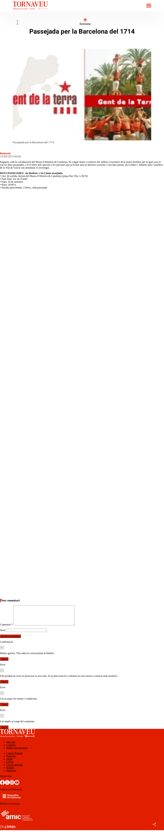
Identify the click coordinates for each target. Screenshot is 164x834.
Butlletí (10, 771)
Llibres (10, 765)
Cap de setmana (14, 768)
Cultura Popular (14, 757)
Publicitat (11, 774)
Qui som (10, 746)
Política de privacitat (17, 751)
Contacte (11, 748)
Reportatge (85, 23)
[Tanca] (2, 651)
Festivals (11, 760)
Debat (9, 762)
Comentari (6, 628)
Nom (2, 634)
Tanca (4, 663)
